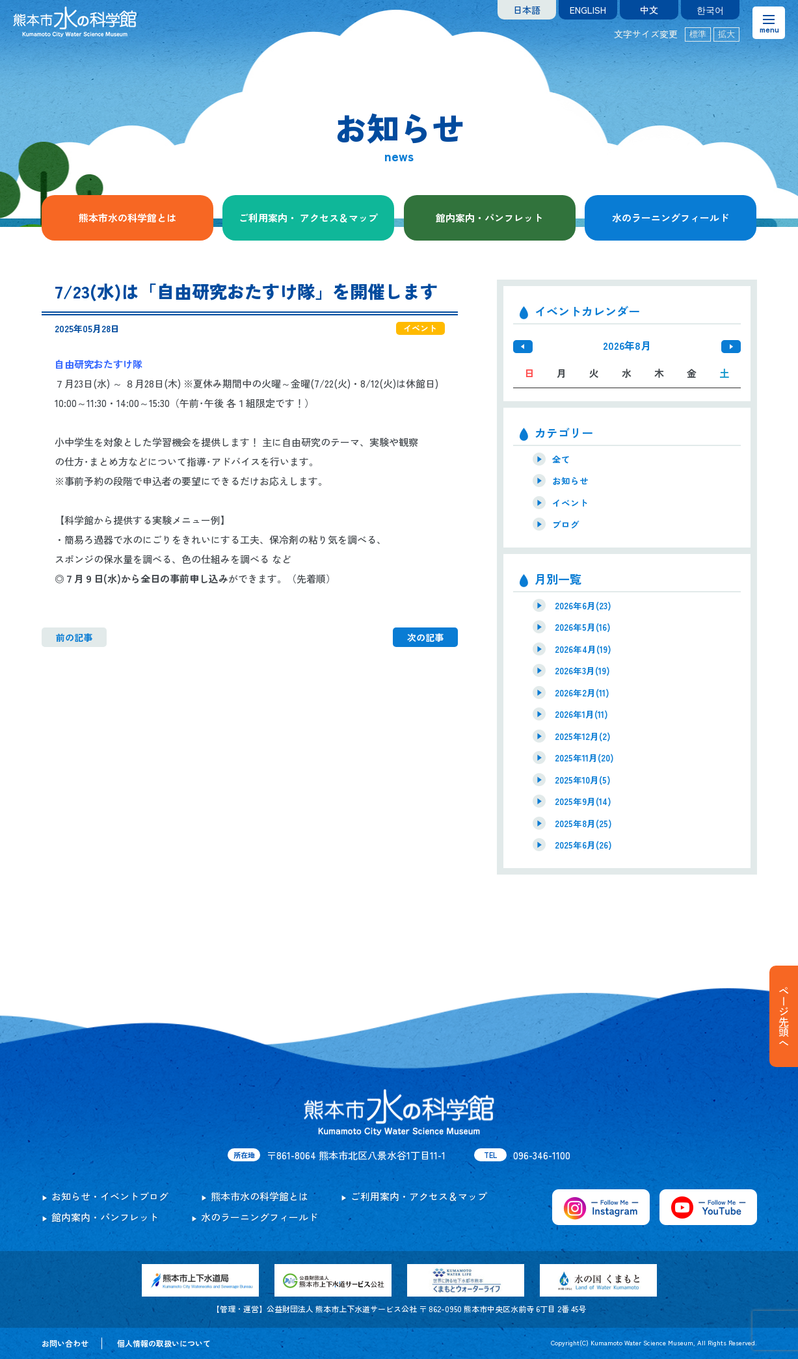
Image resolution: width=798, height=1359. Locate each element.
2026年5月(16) (583, 626)
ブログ (565, 524)
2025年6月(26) (583, 844)
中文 (649, 9)
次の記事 (425, 637)
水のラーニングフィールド (670, 217)
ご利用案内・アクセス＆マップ (419, 1196)
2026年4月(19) (583, 648)
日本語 (526, 9)
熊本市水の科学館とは (127, 217)
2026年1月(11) (581, 713)
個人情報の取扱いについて (164, 1343)
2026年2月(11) (582, 692)
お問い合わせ (65, 1343)
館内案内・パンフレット (489, 217)
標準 (697, 34)
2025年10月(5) (583, 779)
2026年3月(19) (582, 670)
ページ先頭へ (783, 1016)
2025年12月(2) (583, 736)
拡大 (726, 34)
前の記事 (74, 637)
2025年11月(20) (584, 757)
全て (561, 459)
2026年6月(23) (583, 605)
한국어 (710, 9)
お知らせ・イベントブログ (109, 1196)
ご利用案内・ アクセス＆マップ (308, 217)
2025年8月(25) (583, 823)
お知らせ (570, 480)
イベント (570, 502)
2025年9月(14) (583, 801)
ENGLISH (588, 9)
